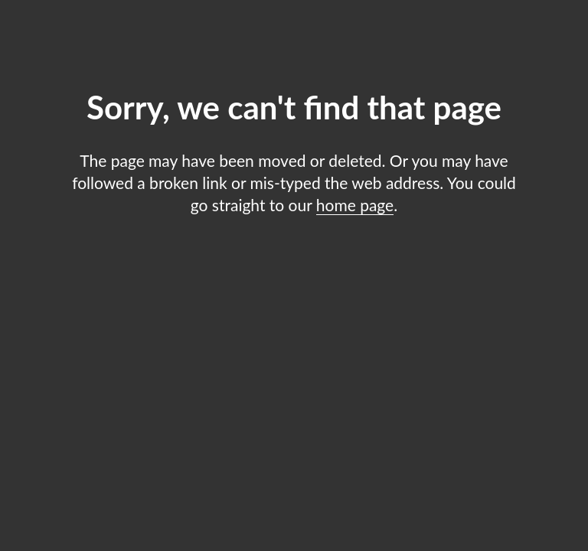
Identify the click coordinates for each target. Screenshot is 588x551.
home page (355, 204)
